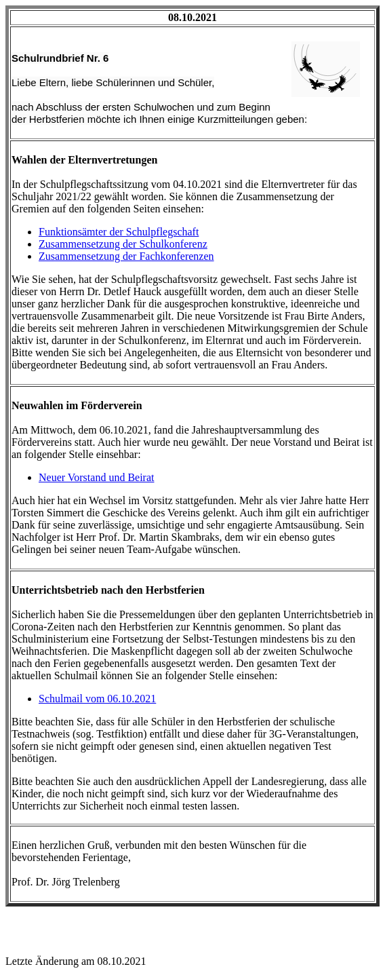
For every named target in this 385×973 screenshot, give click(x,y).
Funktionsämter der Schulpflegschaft (119, 231)
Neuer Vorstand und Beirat (96, 477)
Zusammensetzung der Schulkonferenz (123, 244)
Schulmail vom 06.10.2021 (97, 698)
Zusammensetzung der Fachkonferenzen (126, 256)
